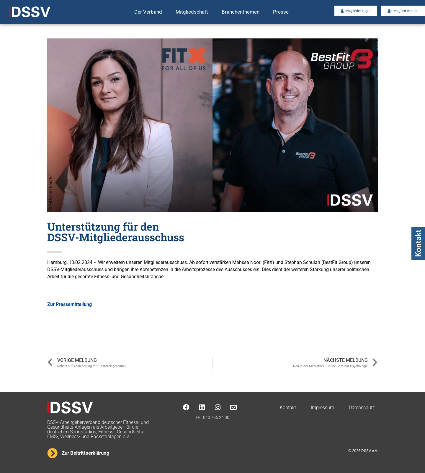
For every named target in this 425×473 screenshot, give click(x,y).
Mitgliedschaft (192, 12)
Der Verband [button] (148, 12)
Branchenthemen (240, 12)
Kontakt (418, 243)
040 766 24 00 (216, 417)
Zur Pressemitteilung (69, 304)
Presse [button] (281, 12)
